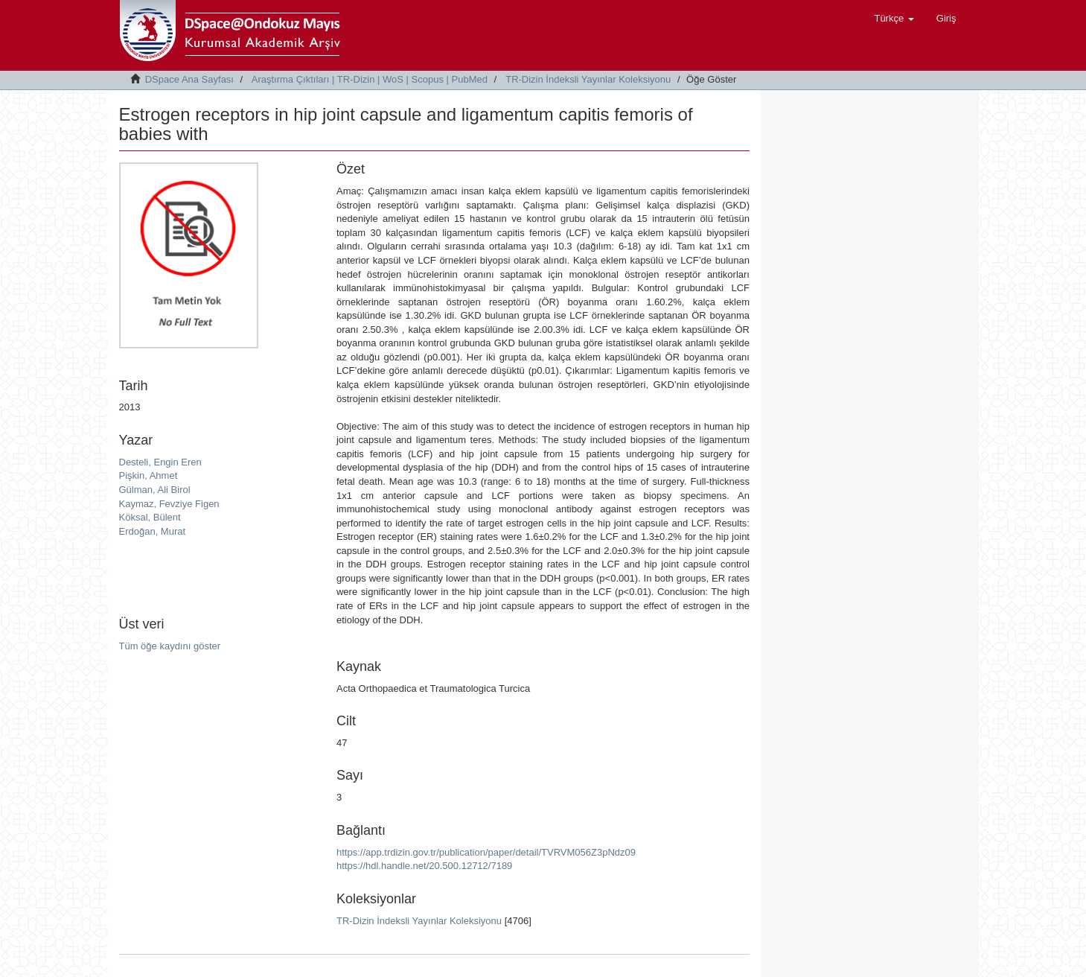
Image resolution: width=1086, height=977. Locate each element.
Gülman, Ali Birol (155, 489)
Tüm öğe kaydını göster (170, 646)
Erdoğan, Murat (152, 531)
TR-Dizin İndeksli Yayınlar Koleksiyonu (588, 79)
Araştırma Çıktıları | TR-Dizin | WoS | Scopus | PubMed (370, 79)
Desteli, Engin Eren (160, 462)
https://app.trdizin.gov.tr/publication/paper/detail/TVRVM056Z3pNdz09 (486, 852)
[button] (893, 18)
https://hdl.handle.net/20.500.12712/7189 (424, 865)
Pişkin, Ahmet (148, 475)
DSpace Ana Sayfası (189, 79)
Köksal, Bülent (150, 517)
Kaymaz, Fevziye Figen (169, 503)
